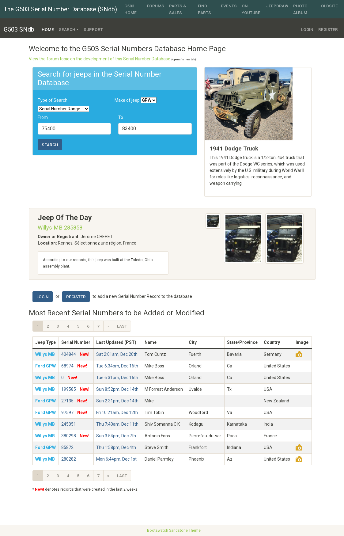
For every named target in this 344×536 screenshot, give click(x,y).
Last (122, 326)
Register (328, 29)
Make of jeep (127, 100)
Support (93, 29)
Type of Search (52, 100)
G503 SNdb (19, 29)
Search (50, 144)
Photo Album (300, 9)
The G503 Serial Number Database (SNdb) (60, 9)
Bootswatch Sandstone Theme (174, 530)
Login (307, 29)
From (43, 117)
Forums (155, 5)
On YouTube (251, 9)
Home (49, 29)
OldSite (329, 5)
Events (229, 5)
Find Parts (204, 9)
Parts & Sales (177, 9)
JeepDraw (277, 5)
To (120, 117)
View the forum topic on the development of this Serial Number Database (99, 58)
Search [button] (67, 29)
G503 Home (130, 9)
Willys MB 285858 (60, 227)
